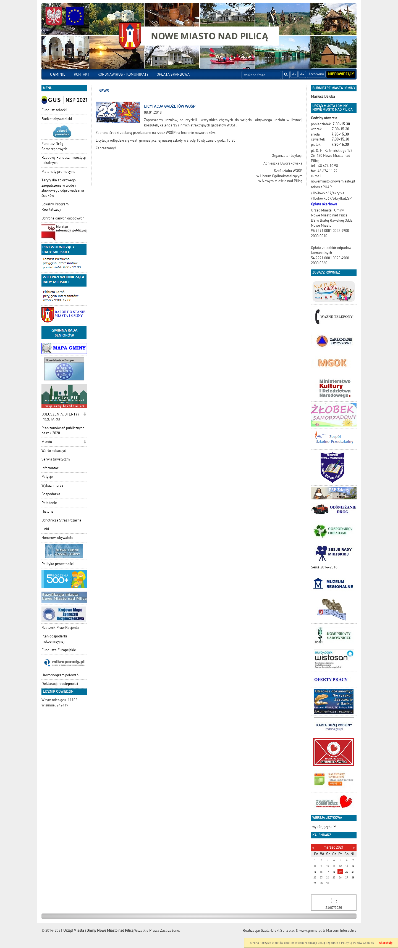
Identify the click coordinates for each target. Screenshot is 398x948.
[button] (84, 414)
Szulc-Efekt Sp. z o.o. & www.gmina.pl (291, 930)
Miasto (46, 442)
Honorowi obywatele (57, 538)
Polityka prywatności (57, 564)
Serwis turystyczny (55, 459)
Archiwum (316, 74)
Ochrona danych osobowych (62, 218)
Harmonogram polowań (59, 675)
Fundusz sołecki (54, 110)
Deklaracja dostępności (59, 684)
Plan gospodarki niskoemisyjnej (54, 639)
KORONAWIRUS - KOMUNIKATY (123, 74)
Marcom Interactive (341, 930)
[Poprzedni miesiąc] (313, 848)
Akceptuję (385, 943)
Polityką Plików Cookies (357, 943)
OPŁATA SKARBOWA (173, 74)
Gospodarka (50, 494)
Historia (47, 511)
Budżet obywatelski (56, 119)
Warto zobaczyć (53, 451)
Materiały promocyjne (58, 172)
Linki (45, 529)
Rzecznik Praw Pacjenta (60, 628)
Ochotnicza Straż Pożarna (61, 520)
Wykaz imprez (52, 485)
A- (294, 74)
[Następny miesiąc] (354, 848)
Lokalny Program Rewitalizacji (55, 206)
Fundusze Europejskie (58, 650)
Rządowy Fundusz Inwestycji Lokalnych (63, 160)
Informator (49, 468)
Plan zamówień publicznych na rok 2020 (62, 430)
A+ (302, 74)
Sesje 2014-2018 (324, 567)
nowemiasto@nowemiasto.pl (333, 181)
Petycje (47, 477)
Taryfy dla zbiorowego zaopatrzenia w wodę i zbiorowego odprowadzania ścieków (62, 188)
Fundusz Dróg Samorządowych (54, 146)
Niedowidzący (341, 74)
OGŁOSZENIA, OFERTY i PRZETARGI (60, 417)
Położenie (49, 503)
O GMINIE (58, 74)
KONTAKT (81, 74)
